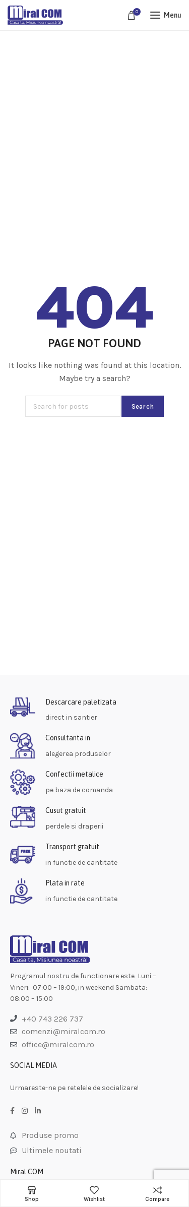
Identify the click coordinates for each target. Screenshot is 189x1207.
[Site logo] (35, 15)
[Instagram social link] (24, 1111)
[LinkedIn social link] (37, 1111)
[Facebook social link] (12, 1111)
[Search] (72, 406)
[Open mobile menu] (165, 15)
